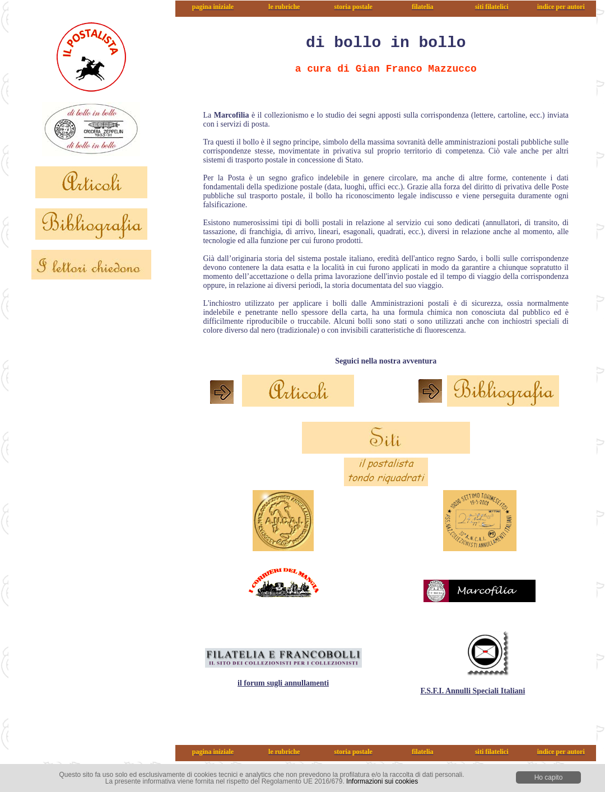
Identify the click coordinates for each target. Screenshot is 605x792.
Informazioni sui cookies (382, 781)
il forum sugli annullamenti (283, 683)
